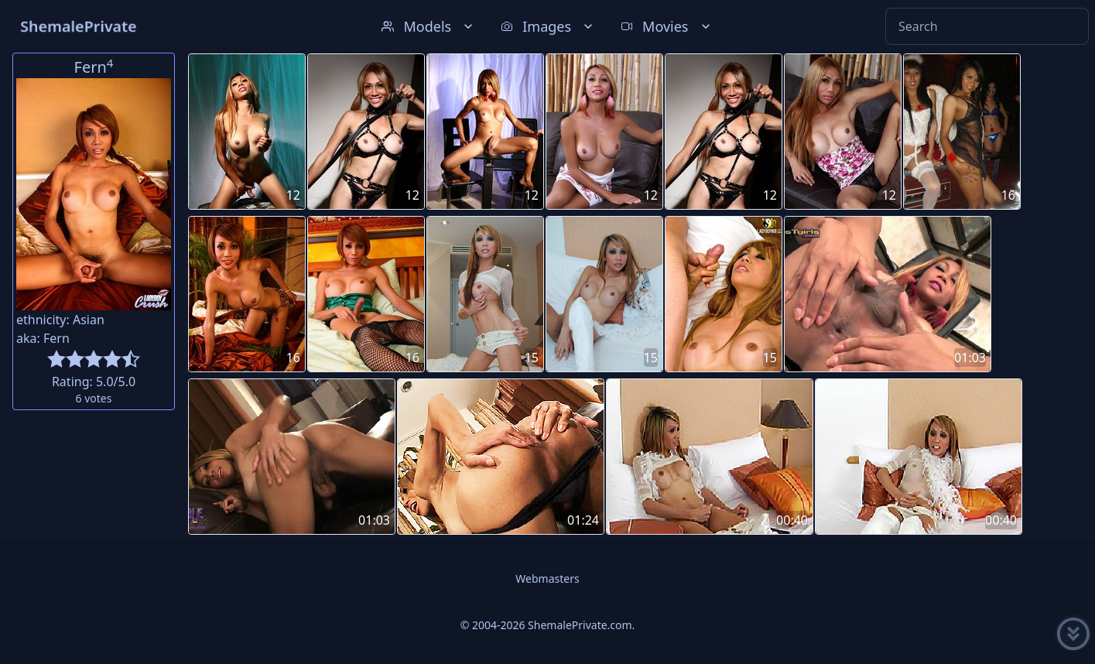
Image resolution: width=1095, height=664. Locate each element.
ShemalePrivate (78, 25)
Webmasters (547, 578)
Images (548, 26)
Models (429, 26)
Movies (667, 26)
